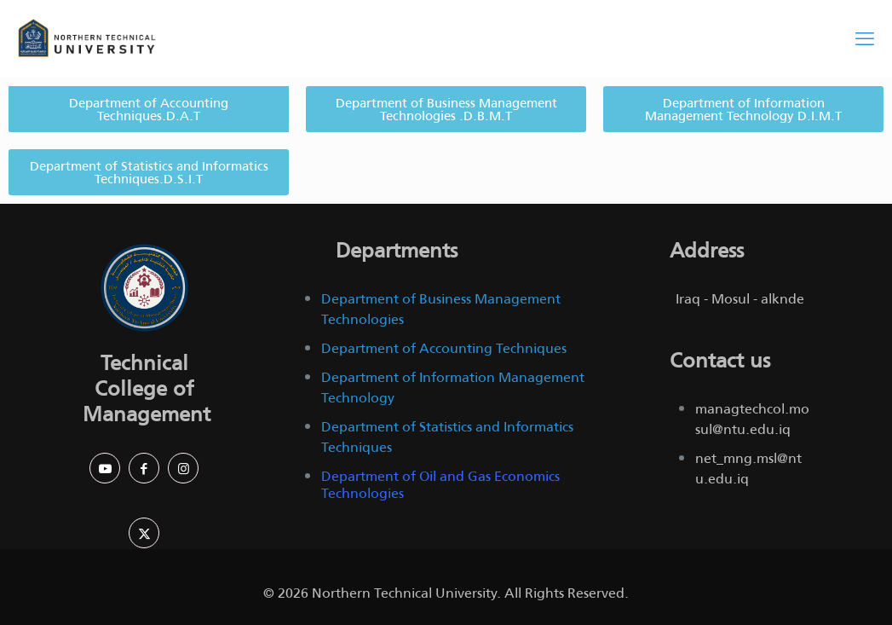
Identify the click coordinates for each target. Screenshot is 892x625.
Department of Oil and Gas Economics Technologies (440, 485)
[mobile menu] (864, 38)
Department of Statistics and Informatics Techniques (447, 437)
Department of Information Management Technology (452, 387)
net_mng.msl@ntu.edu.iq (748, 468)
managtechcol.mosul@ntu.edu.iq (752, 419)
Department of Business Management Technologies (441, 309)
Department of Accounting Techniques (444, 348)
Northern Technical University (404, 593)
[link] (144, 288)
